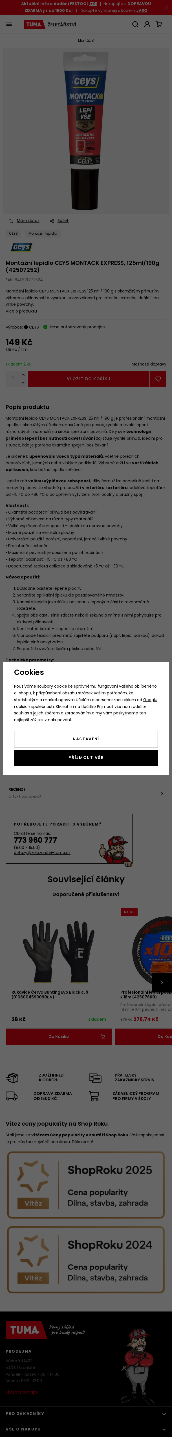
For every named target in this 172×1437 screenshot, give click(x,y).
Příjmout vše (86, 758)
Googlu (150, 700)
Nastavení (86, 739)
